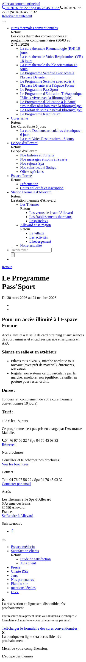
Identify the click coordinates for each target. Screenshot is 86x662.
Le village (36, 233)
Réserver (8, 445)
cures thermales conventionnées (34, 28)
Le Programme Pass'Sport (39, 89)
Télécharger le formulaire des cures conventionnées (40, 628)
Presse (15, 567)
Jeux (14, 575)
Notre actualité (31, 245)
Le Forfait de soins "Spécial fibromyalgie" (51, 110)
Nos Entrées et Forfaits (37, 155)
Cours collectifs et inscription (42, 188)
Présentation (29, 184)
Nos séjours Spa (32, 163)
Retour (7, 267)
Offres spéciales (32, 172)
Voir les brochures (15, 464)
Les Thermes (29, 204)
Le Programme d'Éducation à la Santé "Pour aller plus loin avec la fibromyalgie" (51, 104)
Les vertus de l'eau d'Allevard (51, 213)
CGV (15, 592)
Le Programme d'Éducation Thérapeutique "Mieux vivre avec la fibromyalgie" (51, 96)
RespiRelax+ (38, 221)
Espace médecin (23, 547)
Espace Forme (21, 176)
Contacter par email (16, 484)
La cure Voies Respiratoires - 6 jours (47, 139)
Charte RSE (19, 571)
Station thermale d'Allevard (31, 192)
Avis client (28, 563)
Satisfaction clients (25, 551)
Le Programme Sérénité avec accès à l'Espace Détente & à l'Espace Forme (47, 83)
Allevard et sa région (35, 225)
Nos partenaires (22, 580)
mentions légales (23, 588)
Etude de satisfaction (35, 559)
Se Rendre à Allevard (17, 516)
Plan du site (19, 584)
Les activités (38, 237)
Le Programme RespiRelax (40, 114)
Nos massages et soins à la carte (43, 159)
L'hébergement (40, 241)
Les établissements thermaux (50, 217)
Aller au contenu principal (21, 4)
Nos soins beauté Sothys (38, 167)
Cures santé (19, 118)
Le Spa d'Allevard (24, 143)
